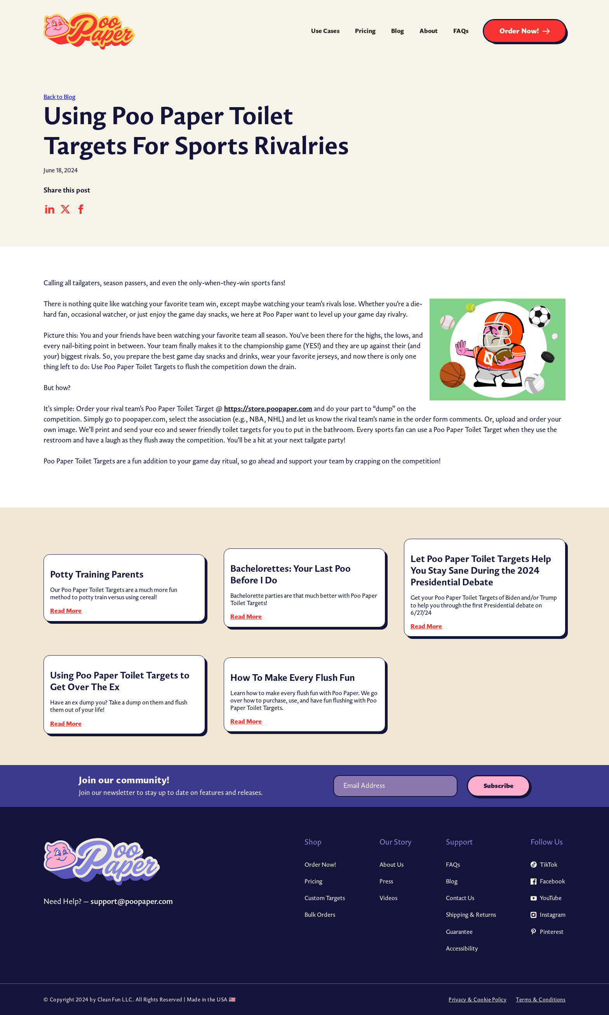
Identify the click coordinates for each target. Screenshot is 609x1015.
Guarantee (459, 931)
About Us (391, 864)
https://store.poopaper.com (268, 408)
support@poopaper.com (131, 901)
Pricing (365, 31)
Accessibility (462, 948)
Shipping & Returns (471, 914)
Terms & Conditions (541, 999)
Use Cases (325, 31)
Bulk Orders (319, 914)
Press (386, 881)
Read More (66, 610)
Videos (388, 898)
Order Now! (320, 864)
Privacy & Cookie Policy (477, 999)
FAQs (460, 31)
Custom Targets (324, 898)
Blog (397, 31)
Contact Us (460, 898)
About (428, 31)
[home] (89, 31)
